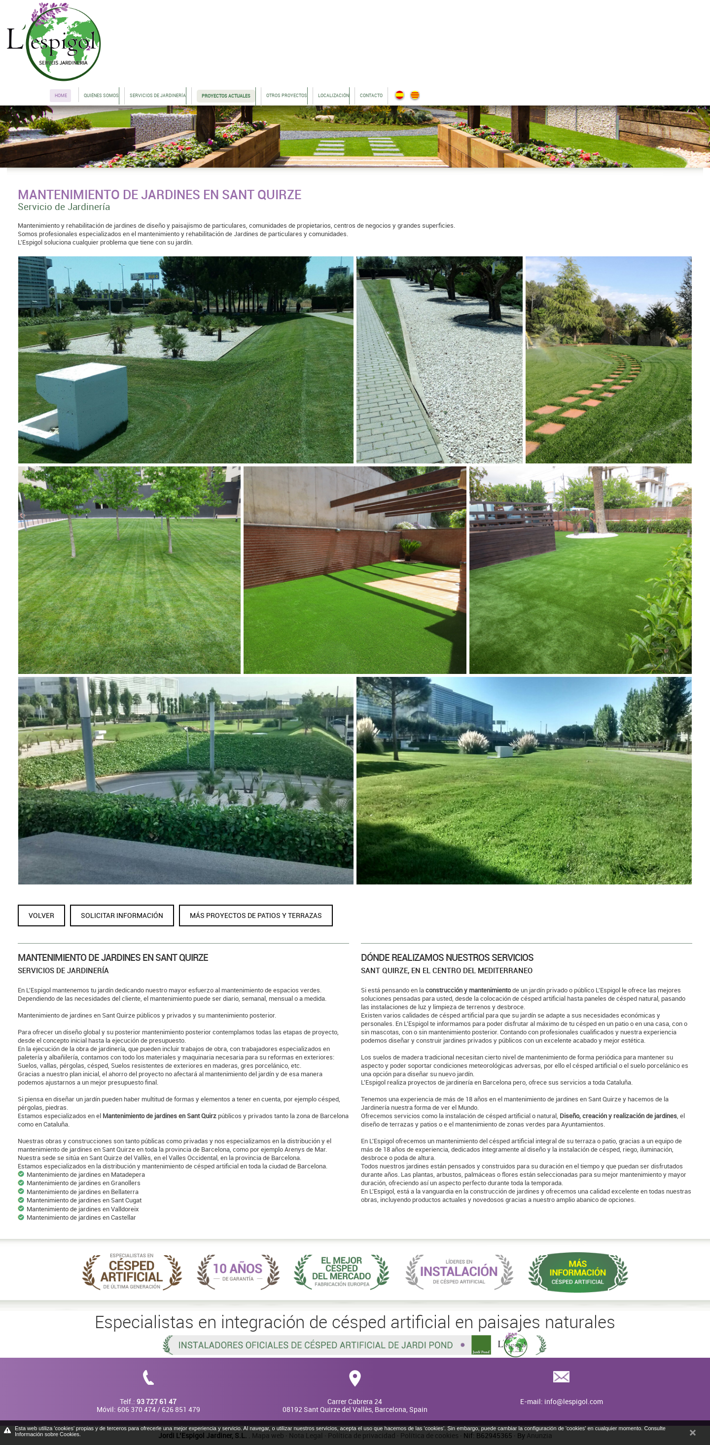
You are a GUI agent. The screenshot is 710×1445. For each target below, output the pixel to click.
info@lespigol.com (573, 1401)
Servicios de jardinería (158, 95)
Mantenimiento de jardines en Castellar (81, 1217)
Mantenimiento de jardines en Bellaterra (83, 1191)
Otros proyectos (286, 95)
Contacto (371, 95)
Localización (333, 95)
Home (61, 95)
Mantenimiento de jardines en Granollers (84, 1182)
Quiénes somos (101, 95)
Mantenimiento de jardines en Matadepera (86, 1174)
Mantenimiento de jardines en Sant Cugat (84, 1200)
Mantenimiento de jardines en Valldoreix (83, 1208)
